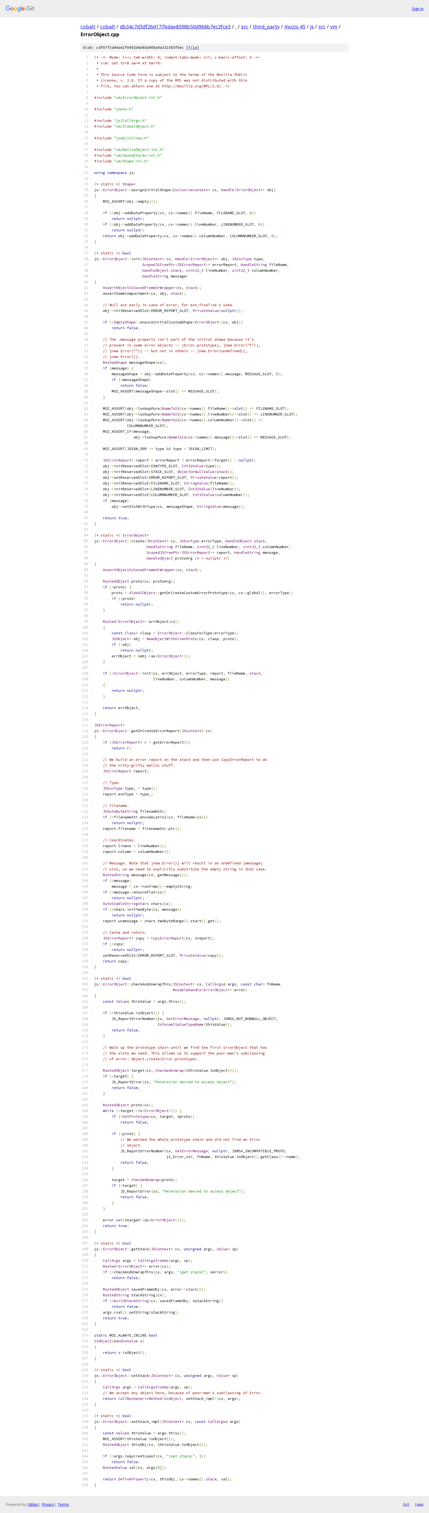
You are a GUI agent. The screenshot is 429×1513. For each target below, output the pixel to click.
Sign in (418, 8)
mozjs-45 (294, 26)
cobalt (87, 26)
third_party (266, 26)
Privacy (48, 1504)
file (192, 47)
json (419, 1504)
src (244, 26)
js (312, 26)
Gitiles (33, 1504)
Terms (63, 1504)
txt (406, 1504)
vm (333, 26)
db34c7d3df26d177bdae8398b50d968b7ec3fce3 (175, 26)
